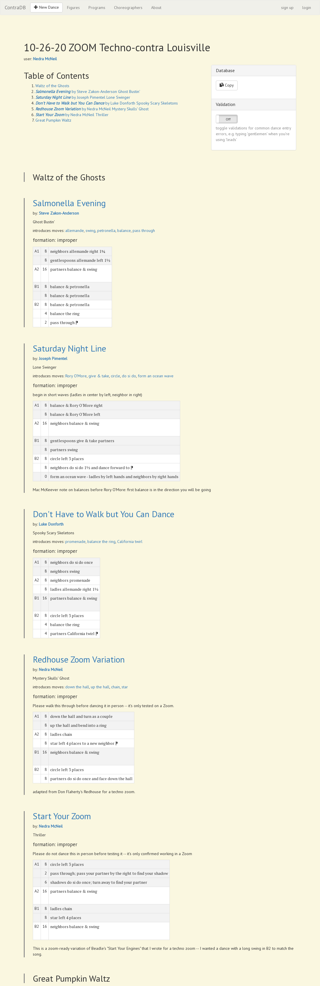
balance (124, 230)
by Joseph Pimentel (70, 97)
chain (115, 686)
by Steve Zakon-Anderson (76, 91)
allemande (74, 230)
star (125, 686)
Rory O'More (76, 375)
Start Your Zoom (62, 816)
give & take (98, 375)
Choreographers (128, 7)
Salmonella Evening (69, 202)
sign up (287, 7)
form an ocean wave (155, 375)
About (156, 7)
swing (90, 230)
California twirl (129, 541)
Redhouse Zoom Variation (79, 659)
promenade (75, 541)
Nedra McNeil (45, 58)
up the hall (100, 686)
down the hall (77, 686)
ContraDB (15, 7)
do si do (129, 375)
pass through (144, 230)
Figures (73, 7)
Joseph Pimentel (53, 358)
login (306, 7)
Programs (96, 7)
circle (115, 375)
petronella (106, 230)
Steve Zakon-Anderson (59, 213)
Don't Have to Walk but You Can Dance (103, 513)
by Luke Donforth (85, 103)
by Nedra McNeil (73, 108)
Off (228, 119)
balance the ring (101, 541)
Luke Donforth (51, 524)
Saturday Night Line (69, 348)
